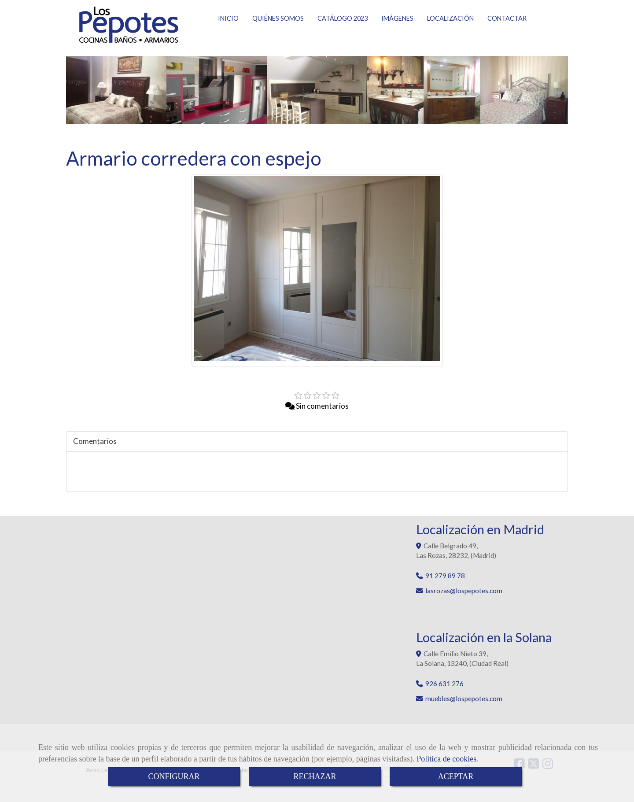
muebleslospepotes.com (463, 704)
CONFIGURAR (173, 776)
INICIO (228, 36)
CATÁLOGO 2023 (342, 36)
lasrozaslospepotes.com (463, 596)
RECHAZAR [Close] (314, 776)
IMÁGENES (397, 36)
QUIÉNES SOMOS (278, 36)
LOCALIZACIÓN (450, 36)
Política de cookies (446, 758)
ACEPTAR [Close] (456, 776)
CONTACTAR (507, 36)
